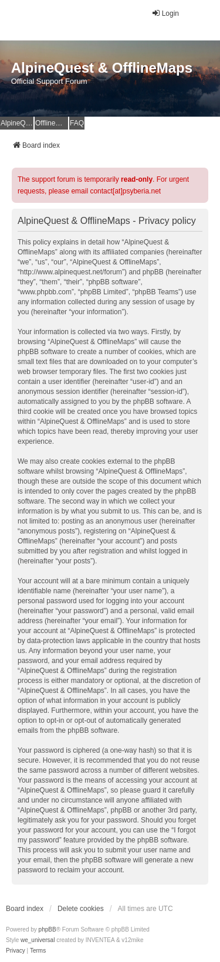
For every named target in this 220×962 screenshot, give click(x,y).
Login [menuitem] (165, 13)
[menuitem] (15, 951)
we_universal (38, 940)
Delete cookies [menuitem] (80, 909)
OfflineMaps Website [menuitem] (51, 123)
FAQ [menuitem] (77, 123)
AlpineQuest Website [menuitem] (17, 123)
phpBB (47, 929)
